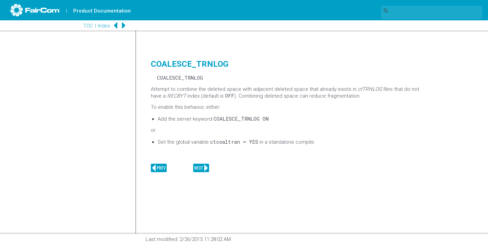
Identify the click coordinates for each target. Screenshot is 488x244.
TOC (88, 26)
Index (104, 26)
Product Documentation (102, 11)
